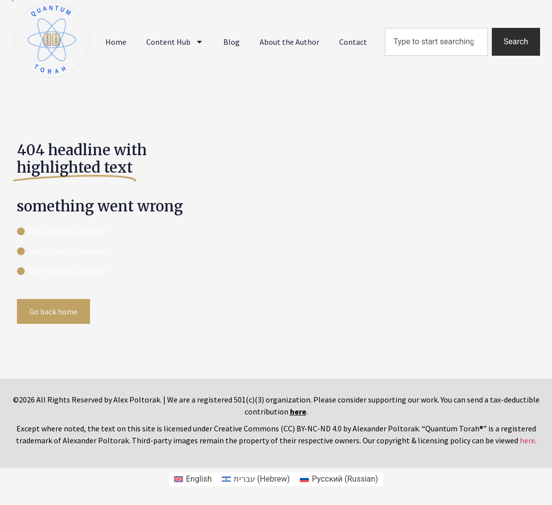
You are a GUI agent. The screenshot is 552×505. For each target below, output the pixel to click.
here (527, 440)
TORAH (51, 69)
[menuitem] (193, 479)
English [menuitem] (199, 479)
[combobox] (436, 42)
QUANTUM (51, 11)
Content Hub (174, 42)
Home (115, 42)
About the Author (289, 42)
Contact (353, 42)
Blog (231, 42)
